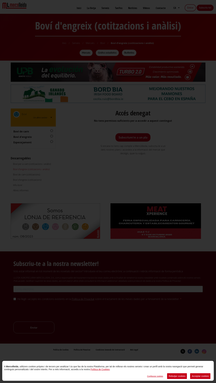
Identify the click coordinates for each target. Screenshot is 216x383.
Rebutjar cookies (177, 376)
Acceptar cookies (200, 376)
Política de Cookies (100, 369)
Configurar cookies (155, 376)
